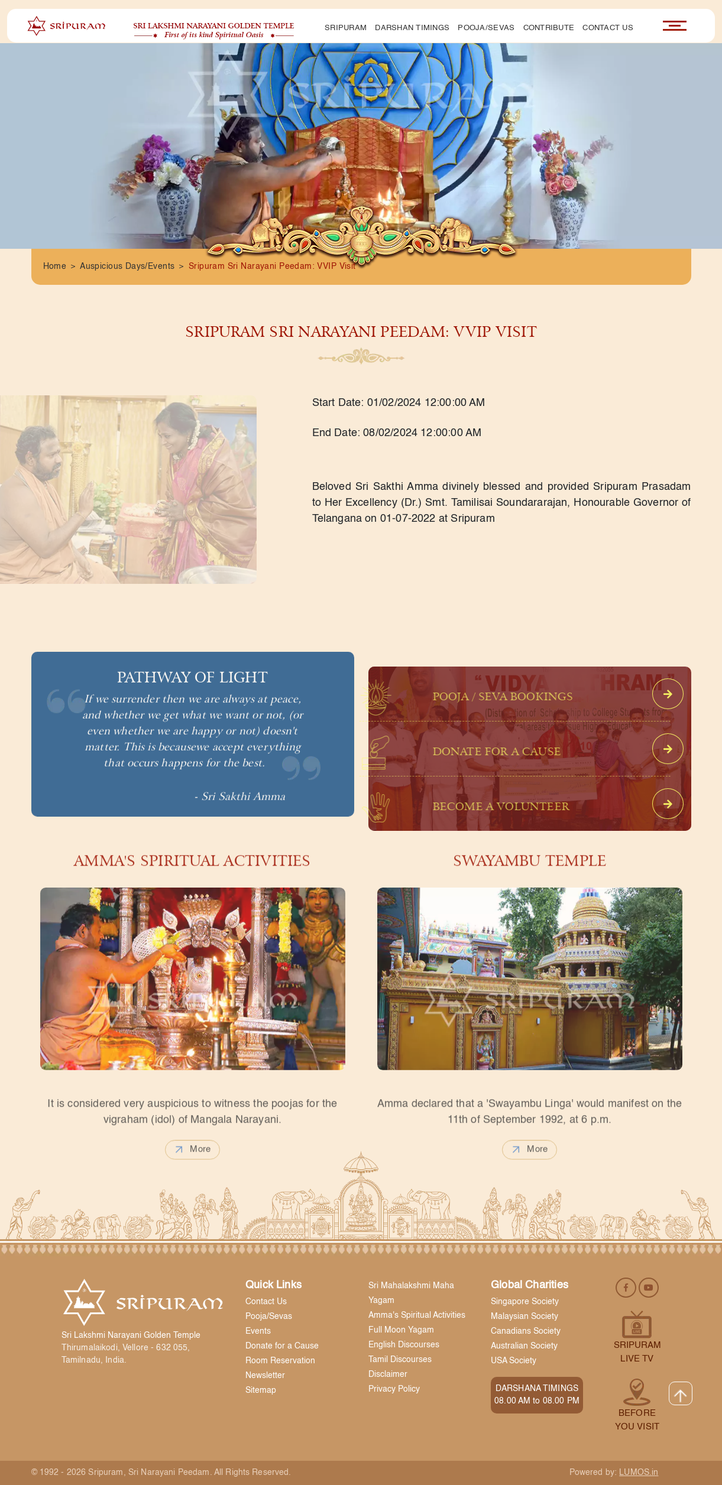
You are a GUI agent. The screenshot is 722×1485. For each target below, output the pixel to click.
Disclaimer (387, 1374)
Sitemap (260, 1390)
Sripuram (346, 28)
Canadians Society (526, 1331)
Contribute (549, 28)
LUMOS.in (638, 1472)
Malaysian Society (524, 1316)
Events (258, 1331)
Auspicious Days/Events (127, 266)
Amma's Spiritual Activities (416, 1315)
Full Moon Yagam (401, 1330)
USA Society (513, 1361)
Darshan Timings (412, 28)
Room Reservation (280, 1361)
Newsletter (265, 1376)
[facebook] (627, 1287)
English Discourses (403, 1345)
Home (55, 266)
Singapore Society (525, 1302)
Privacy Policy (394, 1389)
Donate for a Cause (282, 1346)
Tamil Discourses (400, 1360)
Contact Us (607, 28)
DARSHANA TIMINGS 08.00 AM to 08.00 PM (536, 1395)
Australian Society (524, 1346)
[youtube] (649, 1287)
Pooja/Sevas (486, 28)
